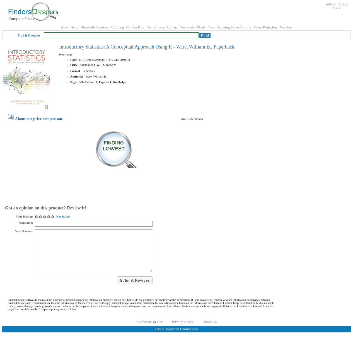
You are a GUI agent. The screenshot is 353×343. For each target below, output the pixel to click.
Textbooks (187, 27)
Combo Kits (135, 27)
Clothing (117, 27)
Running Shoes (228, 27)
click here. (72, 317)
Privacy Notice (183, 330)
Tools (201, 27)
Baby (74, 27)
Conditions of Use (149, 330)
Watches (286, 27)
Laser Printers (168, 27)
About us (343, 4)
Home (330, 4)
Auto (64, 27)
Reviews (337, 8)
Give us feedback (192, 118)
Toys (211, 27)
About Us (210, 330)
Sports (246, 27)
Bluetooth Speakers (95, 27)
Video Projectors (265, 27)
